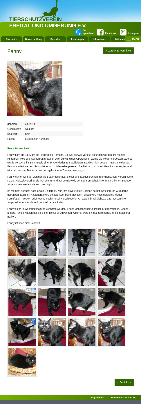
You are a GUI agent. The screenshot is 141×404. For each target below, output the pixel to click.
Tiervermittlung (33, 39)
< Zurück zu (124, 382)
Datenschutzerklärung (123, 397)
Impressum (97, 397)
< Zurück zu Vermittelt (118, 50)
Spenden (55, 39)
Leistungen (77, 39)
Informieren (99, 39)
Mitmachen (121, 39)
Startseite (11, 39)
